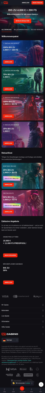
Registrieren (37, 2)
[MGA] (11, 369)
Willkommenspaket (21, 29)
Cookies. (27, 383)
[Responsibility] (23, 369)
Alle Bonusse (7, 29)
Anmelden (25, 2)
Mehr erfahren (10, 255)
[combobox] (22, 340)
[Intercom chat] (41, 384)
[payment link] (21, 296)
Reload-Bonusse (37, 29)
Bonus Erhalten (22, 21)
